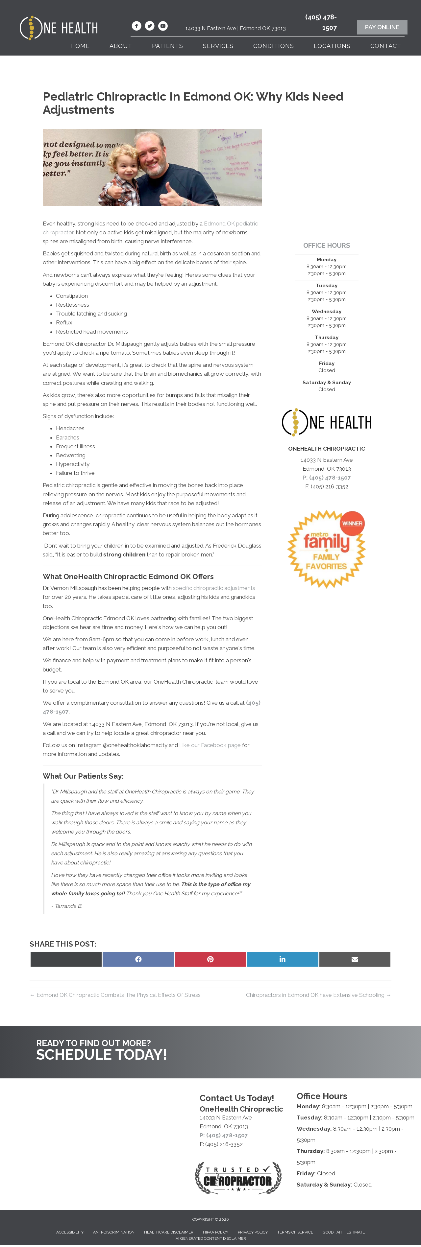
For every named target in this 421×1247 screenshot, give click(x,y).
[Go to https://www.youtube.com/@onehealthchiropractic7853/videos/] (163, 27)
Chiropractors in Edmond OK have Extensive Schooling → (318, 995)
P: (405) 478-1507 (327, 477)
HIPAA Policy (215, 1232)
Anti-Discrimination (114, 1232)
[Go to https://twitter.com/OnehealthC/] (150, 27)
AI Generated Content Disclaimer (211, 1238)
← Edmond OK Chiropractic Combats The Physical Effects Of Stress (115, 995)
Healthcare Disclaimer (168, 1232)
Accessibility (70, 1232)
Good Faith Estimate (344, 1232)
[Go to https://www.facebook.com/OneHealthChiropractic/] (136, 27)
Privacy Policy (253, 1232)
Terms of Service (295, 1232)
